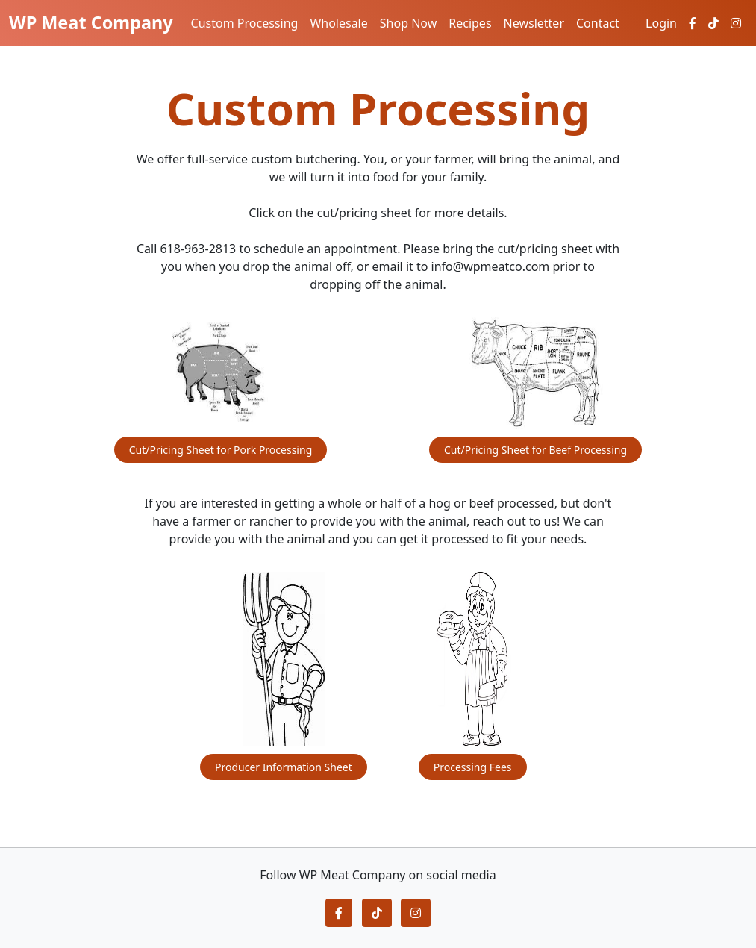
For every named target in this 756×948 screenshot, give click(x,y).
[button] (338, 913)
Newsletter (534, 23)
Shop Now (408, 23)
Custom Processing (245, 23)
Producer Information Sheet (283, 767)
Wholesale (338, 23)
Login (661, 23)
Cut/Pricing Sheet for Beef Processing (535, 450)
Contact (597, 23)
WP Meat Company (91, 22)
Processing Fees (473, 767)
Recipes (470, 23)
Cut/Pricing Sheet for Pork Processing (221, 450)
